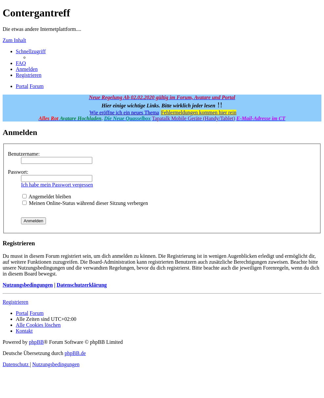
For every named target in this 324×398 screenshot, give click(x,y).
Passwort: (18, 172)
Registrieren (15, 302)
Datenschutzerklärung (81, 285)
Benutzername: (24, 154)
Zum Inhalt (14, 40)
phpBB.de (75, 353)
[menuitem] (21, 63)
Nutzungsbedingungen (28, 285)
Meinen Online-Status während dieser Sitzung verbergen (85, 203)
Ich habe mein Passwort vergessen (57, 185)
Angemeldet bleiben (46, 196)
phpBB (36, 342)
